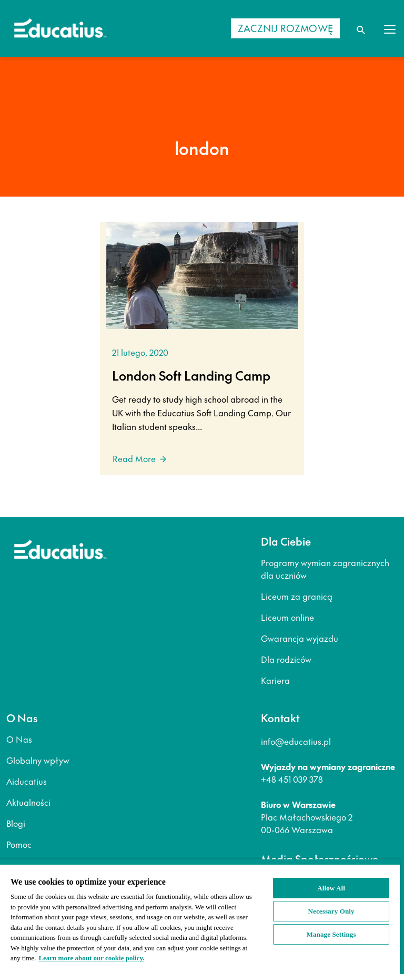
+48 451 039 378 (292, 779)
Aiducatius (26, 781)
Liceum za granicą (296, 596)
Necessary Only (331, 911)
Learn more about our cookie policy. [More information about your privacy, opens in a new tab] (91, 958)
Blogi (15, 823)
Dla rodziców (286, 659)
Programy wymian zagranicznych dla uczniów (325, 569)
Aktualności (28, 802)
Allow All (331, 888)
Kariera (275, 680)
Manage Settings (331, 934)
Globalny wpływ (37, 760)
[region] (200, 916)
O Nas (19, 739)
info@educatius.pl (296, 741)
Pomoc (19, 844)
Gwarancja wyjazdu (299, 638)
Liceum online (287, 617)
